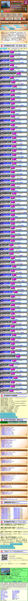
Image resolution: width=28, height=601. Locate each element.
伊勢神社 (5, 69)
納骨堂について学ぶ (16, 598)
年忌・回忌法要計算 (16, 590)
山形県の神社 (4, 510)
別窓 (14, 413)
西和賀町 (6, 467)
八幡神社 (6, 339)
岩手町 (5, 431)
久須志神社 (6, 82)
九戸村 (5, 446)
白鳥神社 (6, 317)
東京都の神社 (17, 513)
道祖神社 (6, 296)
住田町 (6, 454)
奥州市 (6, 432)
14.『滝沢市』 (17, 18)
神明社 (6, 245)
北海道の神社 (4, 508)
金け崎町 (8, 440)
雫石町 (7, 452)
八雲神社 (6, 326)
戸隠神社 (6, 129)
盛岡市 (5, 487)
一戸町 (6, 428)
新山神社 (6, 223)
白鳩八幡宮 (7, 322)
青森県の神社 (17, 508)
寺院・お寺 (3, 599)
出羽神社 (6, 206)
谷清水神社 (7, 279)
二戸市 (5, 469)
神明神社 (6, 257)
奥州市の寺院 (10, 27)
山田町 (5, 493)
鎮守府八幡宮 (8, 292)
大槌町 (6, 433)
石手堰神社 (7, 266)
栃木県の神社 (17, 511)
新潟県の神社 (17, 515)
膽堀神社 (6, 283)
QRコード (14, 558)
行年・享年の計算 (4, 597)
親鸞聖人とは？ (4, 590)
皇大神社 (6, 180)
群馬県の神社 (4, 512)
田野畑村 (6, 461)
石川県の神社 (17, 516)
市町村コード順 (13, 422)
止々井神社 (7, 193)
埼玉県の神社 (17, 512)
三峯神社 (6, 189)
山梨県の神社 (17, 517)
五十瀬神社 (7, 133)
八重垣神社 (7, 335)
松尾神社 (6, 219)
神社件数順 (23, 422)
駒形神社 (6, 90)
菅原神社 (6, 262)
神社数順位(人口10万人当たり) (6, 415)
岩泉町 (7, 429)
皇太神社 (6, 172)
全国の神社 (18, 27)
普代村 (5, 480)
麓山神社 (6, 382)
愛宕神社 (5, 52)
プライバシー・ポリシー (6, 581)
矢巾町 (6, 492)
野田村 (5, 470)
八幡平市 (7, 475)
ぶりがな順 (4, 422)
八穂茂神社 (7, 360)
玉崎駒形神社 (7, 86)
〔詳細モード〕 (3, 48)
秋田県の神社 (17, 509)
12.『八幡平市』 (9, 18)
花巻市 (5, 476)
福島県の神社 (17, 510)
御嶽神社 (6, 167)
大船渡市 (6, 434)
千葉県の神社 (4, 513)
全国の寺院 (16, 25)
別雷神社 (6, 373)
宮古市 (5, 485)
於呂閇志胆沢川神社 (9, 73)
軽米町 (6, 442)
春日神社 (6, 210)
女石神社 (6, 215)
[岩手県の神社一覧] (15, 48)
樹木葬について (4, 594)
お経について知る (4, 591)
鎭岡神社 (6, 288)
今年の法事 (3, 593)
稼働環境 (15, 581)
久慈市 (4, 444)
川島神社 (6, 270)
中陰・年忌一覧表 (4, 592)
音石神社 (5, 77)
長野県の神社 (4, 518)
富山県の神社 (4, 516)
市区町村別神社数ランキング (6, 413)
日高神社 (6, 300)
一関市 (6, 427)
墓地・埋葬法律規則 (16, 591)
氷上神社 (6, 369)
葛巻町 (6, 445)
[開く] (12, 52)
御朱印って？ (14, 597)
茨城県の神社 (4, 511)
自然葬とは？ (14, 593)
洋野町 (6, 479)
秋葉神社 (6, 197)
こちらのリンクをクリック (22, 528)
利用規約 (20, 581)
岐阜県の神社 (17, 518)
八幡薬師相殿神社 (9, 356)
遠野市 (5, 462)
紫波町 (5, 453)
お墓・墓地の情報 (15, 592)
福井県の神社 (4, 517)
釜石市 (5, 441)
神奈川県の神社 (5, 515)
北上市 (5, 443)
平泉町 (7, 478)
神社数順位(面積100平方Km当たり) (7, 417)
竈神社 (6, 390)
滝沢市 (5, 460)
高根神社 (6, 185)
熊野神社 (6, 95)
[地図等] (19, 53)
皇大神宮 (6, 176)
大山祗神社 (7, 275)
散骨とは (2, 598)
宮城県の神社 (4, 509)
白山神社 (6, 305)
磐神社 (6, 365)
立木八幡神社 (8, 378)
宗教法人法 (14, 594)
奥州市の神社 (11, 28)
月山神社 (6, 116)
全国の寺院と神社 (5, 25)
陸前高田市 (8, 499)
